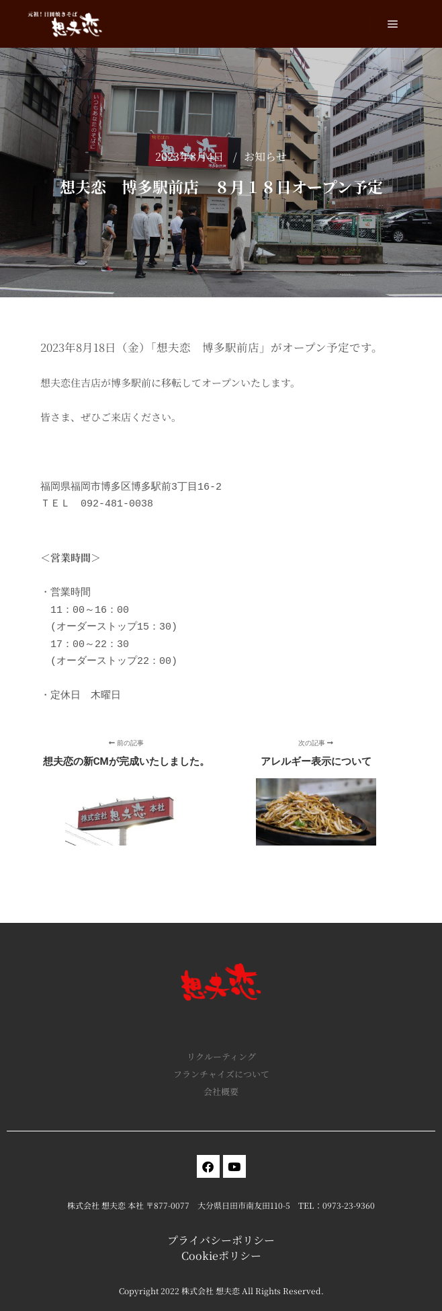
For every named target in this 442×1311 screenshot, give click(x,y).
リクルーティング (221, 1056)
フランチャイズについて (221, 1073)
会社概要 (221, 1091)
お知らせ (265, 156)
